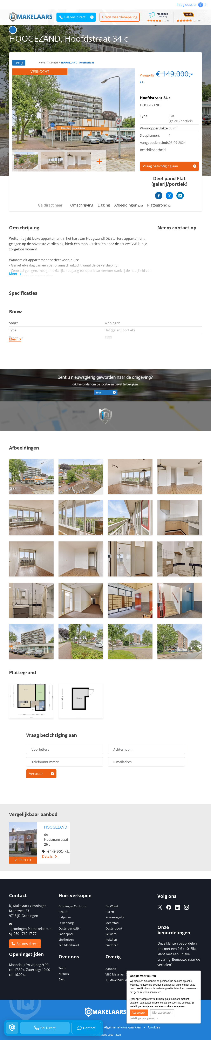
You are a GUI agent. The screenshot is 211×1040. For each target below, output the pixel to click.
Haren (110, 912)
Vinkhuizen (66, 939)
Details (47, 856)
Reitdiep (111, 939)
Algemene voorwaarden (122, 1027)
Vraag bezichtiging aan (160, 166)
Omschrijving (81, 205)
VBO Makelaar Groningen (123, 974)
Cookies (154, 1027)
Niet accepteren (162, 1013)
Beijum (63, 912)
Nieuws (64, 974)
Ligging (104, 205)
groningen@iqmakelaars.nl (31, 928)
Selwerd (111, 934)
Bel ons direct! (72, 17)
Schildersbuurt (69, 945)
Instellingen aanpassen (144, 1018)
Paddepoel (66, 934)
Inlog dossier (191, 4)
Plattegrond (159, 205)
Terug (18, 63)
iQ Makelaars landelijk (121, 980)
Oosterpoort (114, 928)
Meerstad (112, 923)
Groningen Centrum (72, 906)
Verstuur (36, 773)
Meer (13, 273)
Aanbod (111, 969)
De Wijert (112, 906)
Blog (61, 979)
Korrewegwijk (115, 917)
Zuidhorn (112, 945)
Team (62, 968)
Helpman (65, 917)
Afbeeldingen (128, 205)
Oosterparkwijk (69, 928)
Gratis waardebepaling (120, 17)
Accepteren (139, 1013)
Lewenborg (66, 923)
